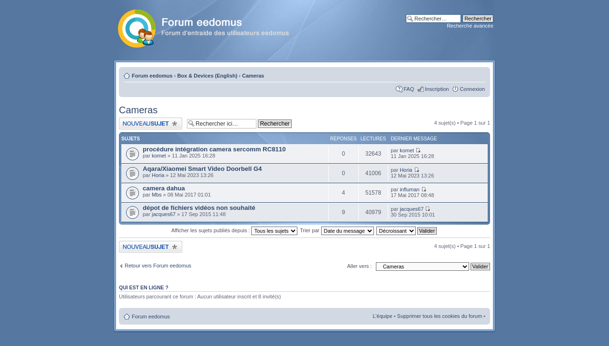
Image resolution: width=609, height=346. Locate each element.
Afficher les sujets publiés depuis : (234, 230)
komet (159, 155)
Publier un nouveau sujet (150, 123)
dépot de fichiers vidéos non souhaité (199, 207)
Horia (158, 175)
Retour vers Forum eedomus (158, 265)
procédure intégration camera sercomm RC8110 (214, 149)
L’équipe (383, 316)
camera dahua (164, 188)
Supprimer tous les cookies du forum (439, 316)
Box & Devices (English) (207, 76)
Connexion (472, 89)
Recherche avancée (470, 26)
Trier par (336, 230)
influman (410, 189)
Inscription (437, 89)
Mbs (157, 195)
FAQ (408, 89)
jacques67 (164, 214)
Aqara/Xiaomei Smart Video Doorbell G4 (202, 168)
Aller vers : (359, 266)
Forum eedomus (152, 76)
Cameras (253, 76)
